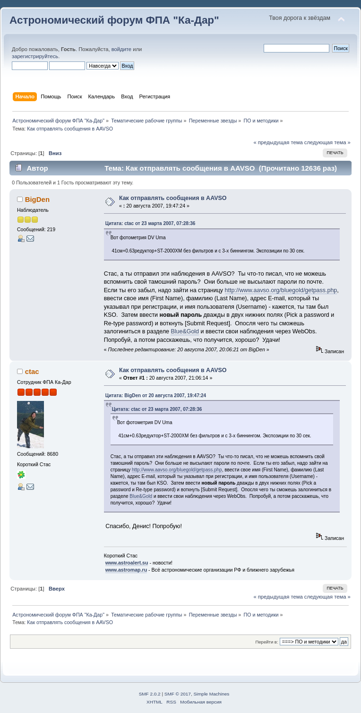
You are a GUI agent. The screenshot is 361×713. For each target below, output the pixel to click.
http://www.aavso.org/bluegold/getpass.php (281, 290)
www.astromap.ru (126, 570)
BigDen (37, 199)
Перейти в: (266, 641)
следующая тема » (327, 142)
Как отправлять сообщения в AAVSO (173, 198)
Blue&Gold (185, 331)
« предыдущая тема (277, 142)
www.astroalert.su (126, 562)
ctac (32, 371)
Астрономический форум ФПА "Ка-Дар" (114, 20)
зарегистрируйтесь (35, 56)
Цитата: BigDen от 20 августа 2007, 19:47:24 (155, 395)
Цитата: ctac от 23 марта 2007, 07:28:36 (150, 223)
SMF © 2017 (177, 693)
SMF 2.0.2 (150, 693)
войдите (121, 49)
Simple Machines (211, 693)
